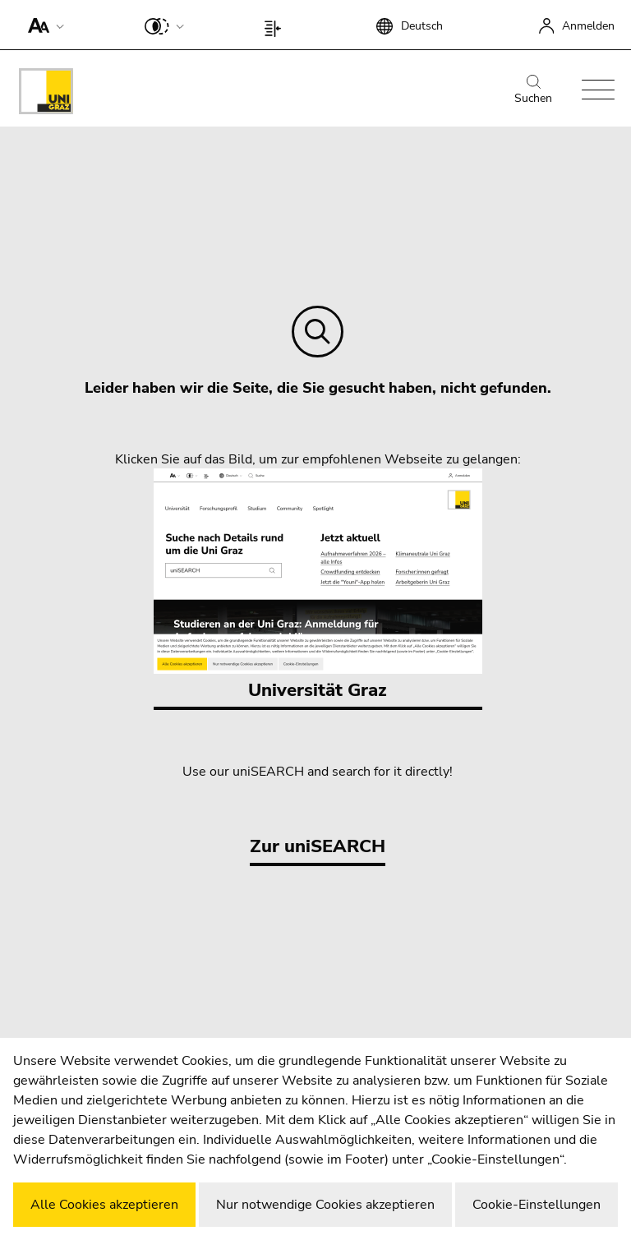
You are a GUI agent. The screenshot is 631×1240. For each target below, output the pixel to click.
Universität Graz (318, 585)
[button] (42, 24)
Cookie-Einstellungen (536, 1205)
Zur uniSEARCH (317, 846)
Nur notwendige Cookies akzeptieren (325, 1205)
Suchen (533, 90)
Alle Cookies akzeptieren (104, 1205)
